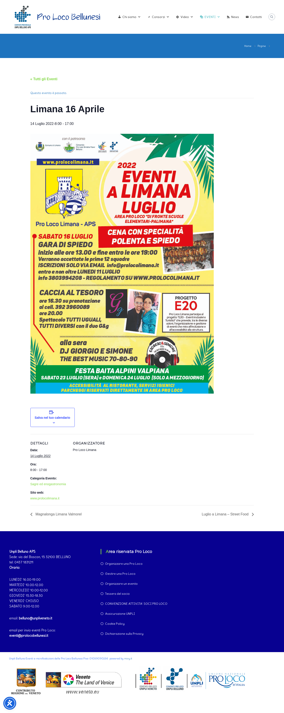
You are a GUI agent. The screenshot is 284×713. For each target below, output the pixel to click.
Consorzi (160, 17)
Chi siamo (131, 17)
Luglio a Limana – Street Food (225, 514)
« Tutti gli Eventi (43, 79)
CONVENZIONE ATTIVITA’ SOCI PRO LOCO (136, 604)
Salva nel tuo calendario (52, 417)
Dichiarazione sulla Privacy (124, 634)
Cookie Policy (115, 624)
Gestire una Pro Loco (120, 574)
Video (186, 17)
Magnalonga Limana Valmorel (58, 514)
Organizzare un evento (121, 584)
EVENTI (212, 17)
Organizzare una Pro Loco (124, 564)
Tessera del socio (117, 594)
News (235, 17)
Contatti (256, 17)
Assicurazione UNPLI (120, 614)
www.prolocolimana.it (45, 498)
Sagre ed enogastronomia (48, 484)
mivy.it (128, 658)
